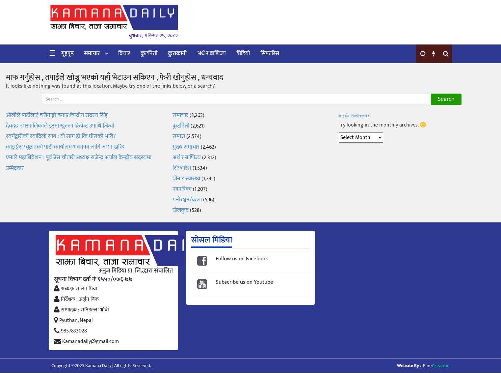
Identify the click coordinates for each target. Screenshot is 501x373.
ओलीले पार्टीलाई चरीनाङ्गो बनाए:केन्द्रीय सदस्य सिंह (57, 115)
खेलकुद (180, 210)
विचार (124, 54)
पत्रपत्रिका (182, 189)
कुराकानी (177, 54)
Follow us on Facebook (242, 259)
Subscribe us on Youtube (244, 282)
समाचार (92, 54)
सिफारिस (269, 54)
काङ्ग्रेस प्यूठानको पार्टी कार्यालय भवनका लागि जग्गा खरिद (65, 147)
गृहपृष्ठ (67, 54)
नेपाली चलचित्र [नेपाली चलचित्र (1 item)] (360, 116)
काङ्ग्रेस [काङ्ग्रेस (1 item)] (344, 116)
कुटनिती (149, 54)
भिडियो (243, 54)
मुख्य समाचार (185, 147)
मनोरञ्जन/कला (187, 200)
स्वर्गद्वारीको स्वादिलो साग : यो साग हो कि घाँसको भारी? (61, 136)
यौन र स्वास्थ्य (186, 179)
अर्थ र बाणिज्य (211, 54)
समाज (178, 136)
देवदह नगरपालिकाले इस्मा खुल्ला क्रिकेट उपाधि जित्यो (60, 126)
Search (446, 99)
